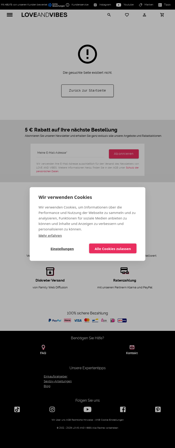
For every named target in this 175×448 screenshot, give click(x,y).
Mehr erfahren (50, 235)
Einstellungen (62, 248)
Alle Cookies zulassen (113, 248)
